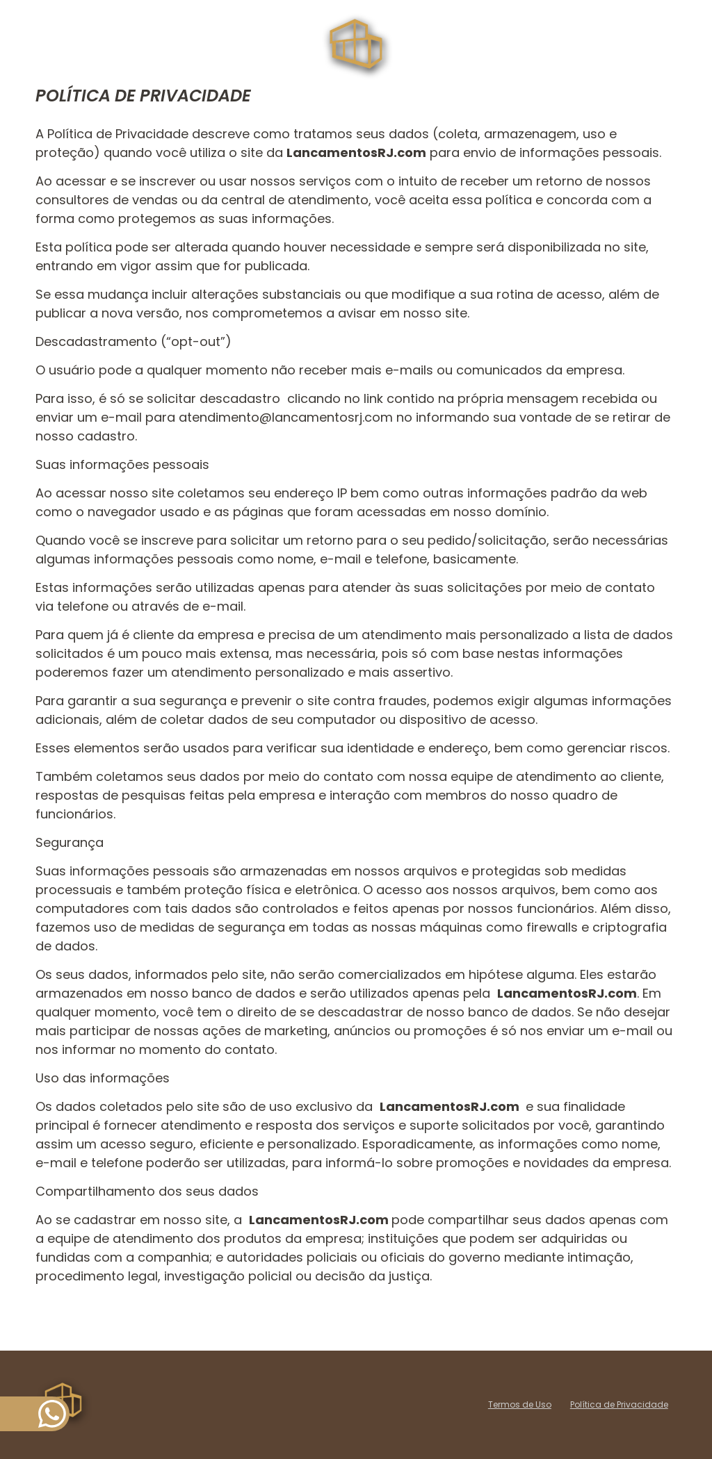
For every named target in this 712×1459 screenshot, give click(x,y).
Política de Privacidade (619, 1404)
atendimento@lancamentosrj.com (287, 417)
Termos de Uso (519, 1404)
